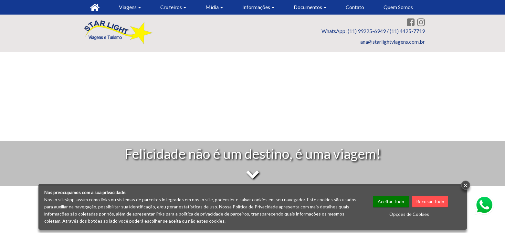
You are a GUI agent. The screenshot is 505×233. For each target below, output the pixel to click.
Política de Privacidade (255, 206)
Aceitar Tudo (391, 201)
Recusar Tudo (430, 201)
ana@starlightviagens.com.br (392, 42)
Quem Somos (398, 7)
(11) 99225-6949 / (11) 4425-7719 (386, 31)
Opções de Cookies (409, 214)
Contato (355, 7)
